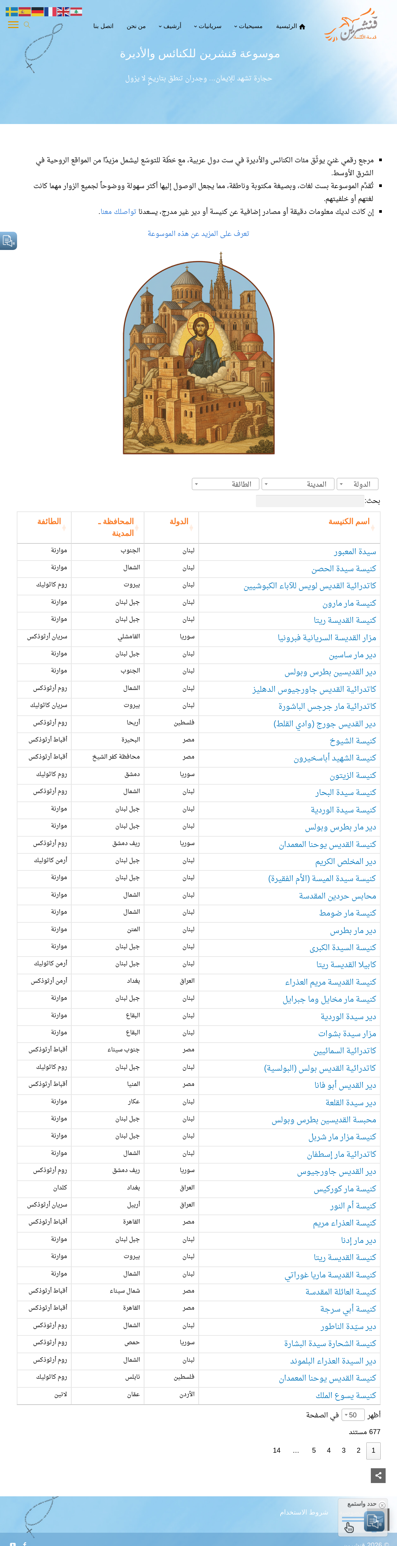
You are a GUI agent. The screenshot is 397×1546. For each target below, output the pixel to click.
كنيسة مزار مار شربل (342, 1137)
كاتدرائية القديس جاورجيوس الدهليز (314, 690)
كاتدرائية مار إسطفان (341, 1155)
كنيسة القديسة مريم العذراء (330, 982)
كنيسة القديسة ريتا (345, 620)
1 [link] (373, 1451)
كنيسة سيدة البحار (345, 793)
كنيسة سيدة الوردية (343, 810)
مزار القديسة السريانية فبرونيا (327, 638)
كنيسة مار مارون (349, 603)
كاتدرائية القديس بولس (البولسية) (320, 1068)
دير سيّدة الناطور (348, 1327)
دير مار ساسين (352, 655)
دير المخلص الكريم (345, 862)
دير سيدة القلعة (350, 1103)
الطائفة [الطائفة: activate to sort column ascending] (49, 521)
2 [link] (359, 1451)
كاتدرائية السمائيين (344, 1051)
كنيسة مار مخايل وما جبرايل (329, 999)
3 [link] (343, 1451)
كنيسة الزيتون (353, 776)
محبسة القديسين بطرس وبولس (323, 1120)
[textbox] (364, 485)
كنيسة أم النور (353, 1206)
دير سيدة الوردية (348, 1017)
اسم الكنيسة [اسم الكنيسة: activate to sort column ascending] (349, 521)
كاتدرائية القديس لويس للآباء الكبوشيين (309, 586)
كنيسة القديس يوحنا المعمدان (327, 845)
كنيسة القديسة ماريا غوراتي (330, 1275)
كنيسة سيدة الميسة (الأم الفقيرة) (322, 879)
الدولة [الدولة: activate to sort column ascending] (178, 521)
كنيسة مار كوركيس (345, 1189)
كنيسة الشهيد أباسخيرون (334, 758)
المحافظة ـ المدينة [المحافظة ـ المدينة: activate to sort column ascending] (116, 527)
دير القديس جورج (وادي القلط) (324, 724)
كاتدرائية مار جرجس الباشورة (327, 707)
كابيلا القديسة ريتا (346, 965)
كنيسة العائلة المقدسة (340, 1292)
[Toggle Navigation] (13, 26)
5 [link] (314, 1451)
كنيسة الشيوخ (353, 741)
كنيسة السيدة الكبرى (342, 948)
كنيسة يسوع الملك (345, 1396)
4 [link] (329, 1451)
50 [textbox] (352, 1415)
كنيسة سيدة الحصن (343, 569)
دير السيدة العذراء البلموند (333, 1361)
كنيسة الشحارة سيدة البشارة (330, 1344)
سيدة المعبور (355, 552)
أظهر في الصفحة (343, 1415)
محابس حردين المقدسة (337, 896)
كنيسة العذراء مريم (344, 1223)
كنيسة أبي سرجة (348, 1309)
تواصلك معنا (119, 212)
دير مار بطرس (353, 931)
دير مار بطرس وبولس (340, 827)
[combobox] (357, 484)
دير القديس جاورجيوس (336, 1172)
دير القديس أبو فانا (345, 1086)
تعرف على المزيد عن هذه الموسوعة (198, 234)
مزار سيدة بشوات (347, 1034)
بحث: (318, 501)
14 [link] (277, 1451)
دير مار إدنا (358, 1241)
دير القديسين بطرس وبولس (330, 672)
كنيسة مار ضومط (347, 913)
